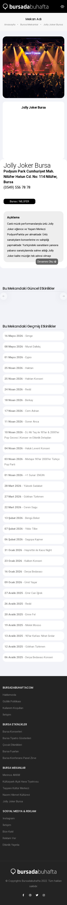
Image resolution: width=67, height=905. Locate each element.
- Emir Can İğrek (23, 593)
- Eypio (18, 357)
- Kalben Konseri (23, 560)
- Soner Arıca (21, 421)
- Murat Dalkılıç (22, 346)
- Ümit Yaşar (20, 582)
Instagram (9, 818)
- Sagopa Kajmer (23, 539)
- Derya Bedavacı (23, 571)
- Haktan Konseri (23, 378)
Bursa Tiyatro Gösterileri (17, 738)
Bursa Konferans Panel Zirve (19, 758)
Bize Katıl (8, 831)
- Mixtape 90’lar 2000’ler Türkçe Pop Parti (32, 462)
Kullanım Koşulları (13, 708)
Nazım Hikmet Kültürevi (16, 794)
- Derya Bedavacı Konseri (28, 657)
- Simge (18, 336)
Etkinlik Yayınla (11, 844)
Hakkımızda (9, 694)
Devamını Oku (47, 261)
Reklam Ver (9, 838)
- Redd (17, 389)
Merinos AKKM (11, 775)
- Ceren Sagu (20, 507)
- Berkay (18, 400)
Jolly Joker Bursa (13, 801)
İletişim (7, 714)
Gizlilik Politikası (12, 701)
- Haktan (18, 368)
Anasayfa (9, 24)
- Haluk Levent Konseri (27, 448)
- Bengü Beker (22, 518)
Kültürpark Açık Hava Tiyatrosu (21, 781)
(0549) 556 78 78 (17, 187)
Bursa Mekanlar (29, 24)
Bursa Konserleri (12, 731)
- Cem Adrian (21, 410)
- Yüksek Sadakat (23, 486)
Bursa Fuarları (11, 751)
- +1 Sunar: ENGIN (24, 475)
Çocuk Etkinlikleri (12, 744)
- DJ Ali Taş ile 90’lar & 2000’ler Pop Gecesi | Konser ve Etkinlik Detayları (31, 435)
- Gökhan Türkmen (24, 496)
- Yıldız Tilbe (21, 528)
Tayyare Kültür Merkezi (16, 788)
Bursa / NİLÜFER (19, 201)
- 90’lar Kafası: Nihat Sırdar (29, 636)
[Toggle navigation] (62, 6)
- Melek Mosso (22, 625)
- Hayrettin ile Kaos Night (28, 550)
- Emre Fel (20, 614)
